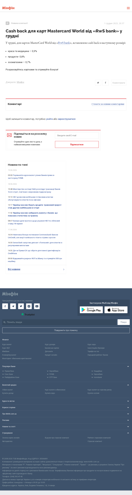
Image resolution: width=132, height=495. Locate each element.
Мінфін (20, 82)
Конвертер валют (9, 355)
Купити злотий (93, 393)
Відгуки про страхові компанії (57, 438)
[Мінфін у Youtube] (37, 306)
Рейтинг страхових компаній (99, 438)
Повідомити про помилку (66, 330)
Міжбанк (5, 351)
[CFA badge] (8, 452)
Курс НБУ (6, 348)
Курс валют (6, 344)
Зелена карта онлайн (11, 438)
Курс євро (92, 344)
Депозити (49, 351)
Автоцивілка (7, 441)
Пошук (124, 322)
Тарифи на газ (93, 351)
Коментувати (119, 83)
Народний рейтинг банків (98, 355)
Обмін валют (7, 390)
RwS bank (64, 43)
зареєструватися (66, 119)
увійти (49, 119)
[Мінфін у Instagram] (29, 306)
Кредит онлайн (51, 355)
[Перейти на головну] (8, 8)
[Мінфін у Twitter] (21, 306)
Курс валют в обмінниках (55, 390)
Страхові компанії (95, 441)
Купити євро (50, 393)
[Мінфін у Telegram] (13, 306)
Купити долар (7, 393)
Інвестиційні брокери (96, 348)
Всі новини (36, 269)
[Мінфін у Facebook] (5, 306)
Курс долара (50, 344)
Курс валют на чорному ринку (100, 390)
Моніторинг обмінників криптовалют (16, 358)
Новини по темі (18, 164)
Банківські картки (52, 348)
